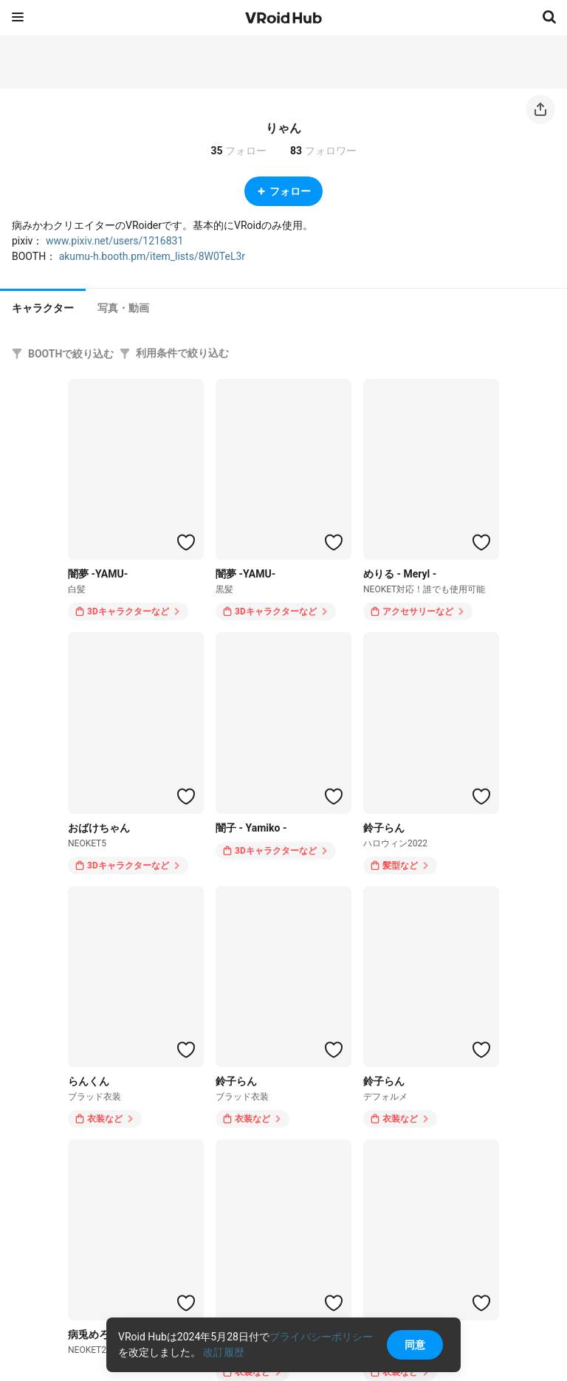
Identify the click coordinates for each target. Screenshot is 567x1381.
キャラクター (43, 308)
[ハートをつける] (186, 542)
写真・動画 (123, 308)
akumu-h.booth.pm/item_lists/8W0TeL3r (152, 256)
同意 (415, 1345)
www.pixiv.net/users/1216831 (114, 241)
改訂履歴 (223, 1352)
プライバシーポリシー (321, 1337)
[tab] (43, 306)
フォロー (283, 191)
